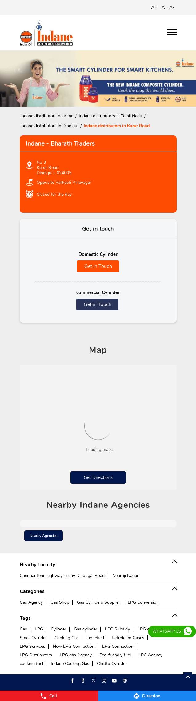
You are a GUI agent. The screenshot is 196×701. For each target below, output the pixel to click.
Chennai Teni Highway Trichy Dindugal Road (62, 575)
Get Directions (98, 477)
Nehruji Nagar (125, 575)
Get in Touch (98, 266)
